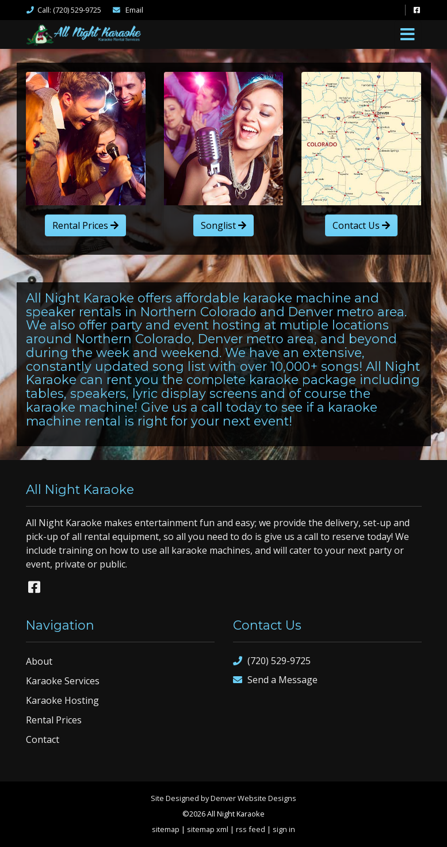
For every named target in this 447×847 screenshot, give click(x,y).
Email (127, 10)
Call (63, 10)
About (39, 661)
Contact (42, 739)
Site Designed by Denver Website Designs (223, 798)
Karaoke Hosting (62, 700)
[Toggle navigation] (408, 34)
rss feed (250, 829)
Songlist (223, 225)
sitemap (165, 829)
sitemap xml (207, 829)
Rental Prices (85, 225)
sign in (284, 829)
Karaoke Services (63, 680)
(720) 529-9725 (272, 661)
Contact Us (361, 225)
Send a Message (275, 680)
